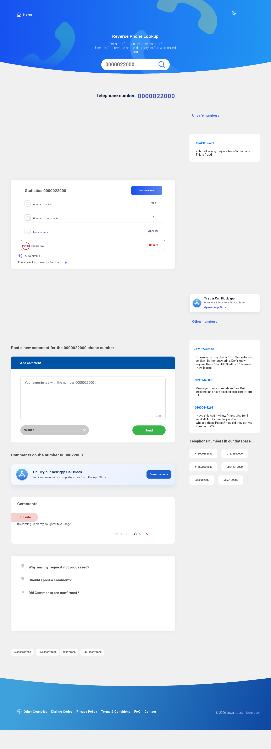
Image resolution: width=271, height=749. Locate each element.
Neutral (29, 438)
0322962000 (202, 479)
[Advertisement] (93, 144)
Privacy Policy (86, 726)
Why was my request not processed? (59, 575)
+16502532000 (203, 466)
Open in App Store (215, 307)
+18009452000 (203, 453)
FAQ (137, 726)
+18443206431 (204, 143)
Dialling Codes (61, 726)
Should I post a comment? (50, 588)
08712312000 (235, 466)
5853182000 (230, 479)
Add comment (147, 190)
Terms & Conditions (115, 726)
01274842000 (235, 453)
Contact (150, 726)
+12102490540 (204, 349)
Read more (41, 634)
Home (24, 14)
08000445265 (204, 407)
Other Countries (32, 725)
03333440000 (204, 380)
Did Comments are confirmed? (54, 601)
